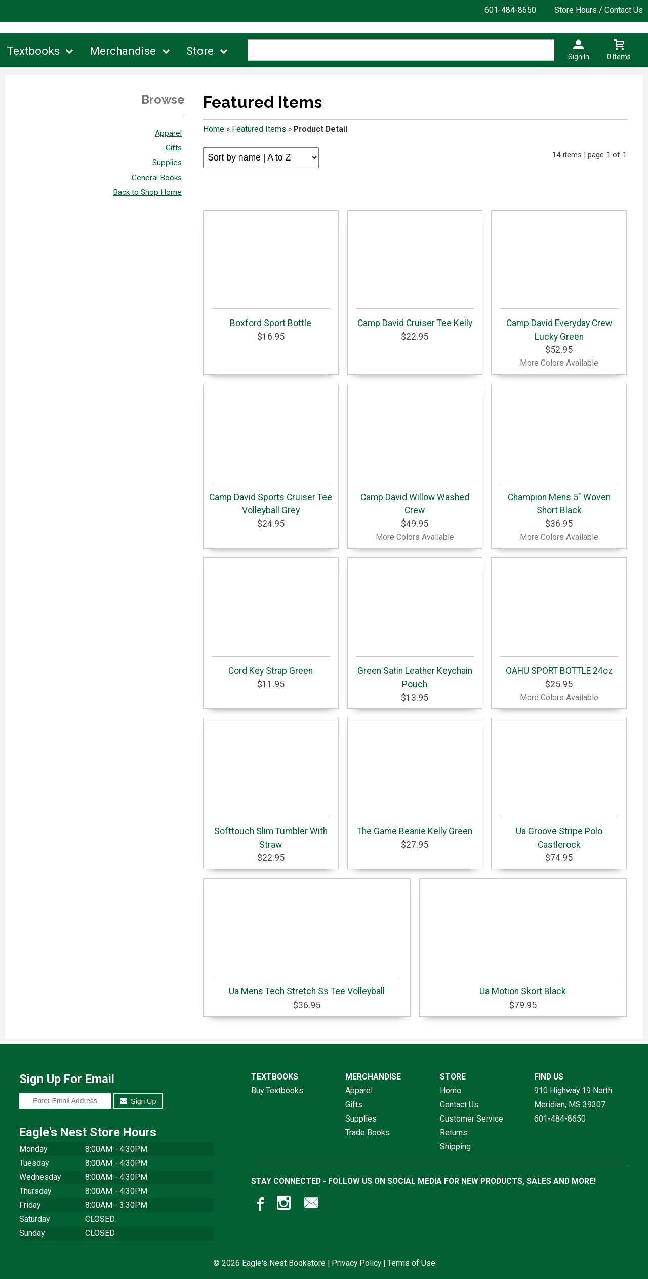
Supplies (167, 162)
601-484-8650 (510, 10)
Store (200, 51)
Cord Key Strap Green (271, 666)
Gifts (174, 147)
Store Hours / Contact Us (598, 10)
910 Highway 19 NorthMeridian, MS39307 (573, 1097)
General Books (157, 177)
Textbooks (33, 51)
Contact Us (459, 1104)
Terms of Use (411, 1263)
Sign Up (138, 1101)
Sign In (578, 57)
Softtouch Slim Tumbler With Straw (271, 833)
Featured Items (259, 129)
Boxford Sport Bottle (271, 318)
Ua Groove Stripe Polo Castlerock (559, 833)
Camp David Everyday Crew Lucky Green (559, 324)
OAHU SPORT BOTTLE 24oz (559, 666)
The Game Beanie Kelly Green (415, 826)
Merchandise (123, 51)
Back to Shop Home (147, 192)
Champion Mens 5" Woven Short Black (559, 499)
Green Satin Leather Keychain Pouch (415, 672)
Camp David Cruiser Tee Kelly (415, 318)
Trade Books (367, 1132)
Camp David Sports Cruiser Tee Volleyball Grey (270, 499)
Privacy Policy (356, 1263)
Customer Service (471, 1119)
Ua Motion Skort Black (523, 986)
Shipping (455, 1146)
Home (213, 129)
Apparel (168, 133)
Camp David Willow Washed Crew (415, 499)
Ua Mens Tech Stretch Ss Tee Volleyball (306, 986)
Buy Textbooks (277, 1090)
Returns (453, 1132)
